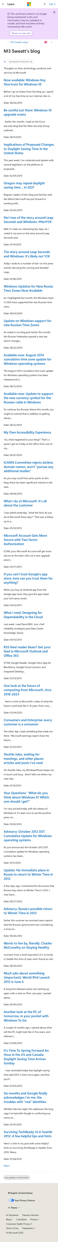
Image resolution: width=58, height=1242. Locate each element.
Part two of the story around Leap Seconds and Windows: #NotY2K (28, 219)
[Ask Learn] (46, 42)
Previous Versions (30, 1215)
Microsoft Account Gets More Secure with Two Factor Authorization (25, 539)
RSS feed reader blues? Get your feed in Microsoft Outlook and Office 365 (27, 651)
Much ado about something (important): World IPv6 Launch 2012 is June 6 (27, 977)
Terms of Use (12, 1228)
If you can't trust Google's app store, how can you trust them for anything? (28, 578)
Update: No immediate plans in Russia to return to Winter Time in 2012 (28, 874)
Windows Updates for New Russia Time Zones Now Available (28, 288)
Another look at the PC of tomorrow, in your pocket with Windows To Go (26, 1015)
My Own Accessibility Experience (27, 432)
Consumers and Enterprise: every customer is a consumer (28, 722)
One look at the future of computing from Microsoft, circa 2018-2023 (27, 689)
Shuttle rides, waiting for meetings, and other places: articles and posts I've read (24, 758)
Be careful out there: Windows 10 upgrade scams (28, 112)
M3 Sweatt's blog (19, 42)
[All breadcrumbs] (6, 42)
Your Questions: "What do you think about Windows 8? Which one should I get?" (26, 797)
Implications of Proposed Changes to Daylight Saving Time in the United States (29, 148)
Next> (7, 1165)
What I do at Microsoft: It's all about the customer (25, 503)
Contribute (21, 1219)
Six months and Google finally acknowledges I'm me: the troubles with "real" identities (25, 1097)
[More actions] (51, 42)
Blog (8, 1219)
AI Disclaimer (12, 1215)
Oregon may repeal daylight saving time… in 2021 (24, 185)
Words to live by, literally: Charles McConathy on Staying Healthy (28, 945)
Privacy (33, 1219)
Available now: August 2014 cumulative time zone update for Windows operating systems (28, 359)
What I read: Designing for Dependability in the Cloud (23, 614)
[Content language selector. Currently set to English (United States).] (20, 1193)
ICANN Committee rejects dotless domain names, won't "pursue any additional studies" (28, 466)
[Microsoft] (29, 4)
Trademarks (27, 1228)
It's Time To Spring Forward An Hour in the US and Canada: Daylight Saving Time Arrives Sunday (26, 1056)
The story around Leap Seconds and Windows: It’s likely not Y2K (27, 254)
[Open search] (45, 4)
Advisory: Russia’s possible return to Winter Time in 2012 (28, 910)
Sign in (52, 3)
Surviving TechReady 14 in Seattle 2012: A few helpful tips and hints (28, 1134)
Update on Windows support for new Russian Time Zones (28, 322)
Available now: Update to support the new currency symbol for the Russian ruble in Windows (28, 397)
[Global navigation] (3, 4)
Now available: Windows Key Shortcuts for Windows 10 (25, 82)
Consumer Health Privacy (18, 1223)
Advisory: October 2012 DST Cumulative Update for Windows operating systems (28, 835)
